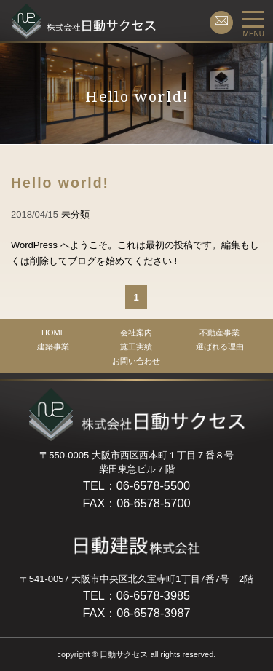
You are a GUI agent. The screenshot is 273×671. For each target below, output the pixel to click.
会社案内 (136, 332)
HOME (53, 332)
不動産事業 (219, 332)
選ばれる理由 (220, 346)
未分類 (75, 214)
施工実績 (136, 346)
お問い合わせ (136, 361)
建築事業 (53, 346)
